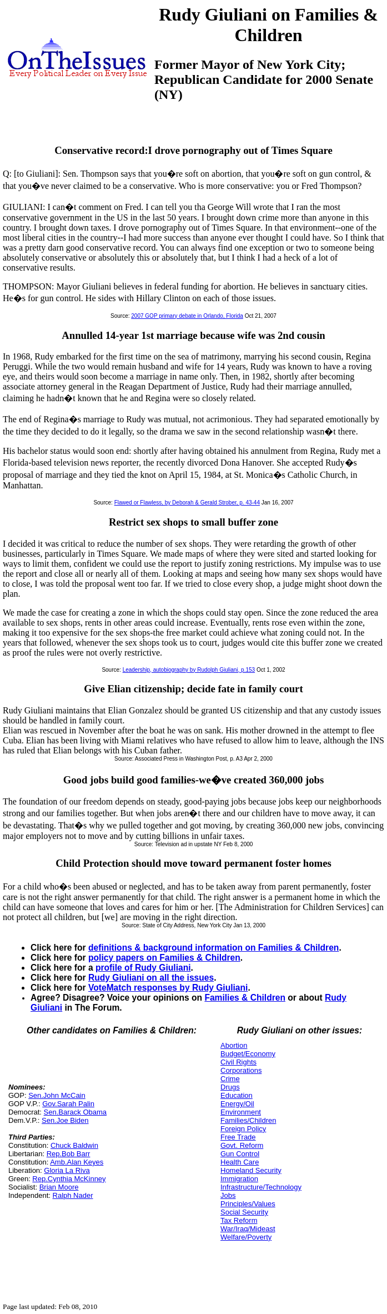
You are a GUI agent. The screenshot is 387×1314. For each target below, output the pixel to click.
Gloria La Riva (66, 1170)
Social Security (244, 1212)
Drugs (230, 1087)
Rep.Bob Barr (69, 1154)
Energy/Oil (237, 1104)
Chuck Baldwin (74, 1145)
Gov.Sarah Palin (68, 1104)
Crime (230, 1079)
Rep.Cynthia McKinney (68, 1179)
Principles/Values (247, 1204)
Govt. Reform (241, 1145)
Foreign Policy (243, 1129)
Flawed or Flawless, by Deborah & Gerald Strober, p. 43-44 (187, 502)
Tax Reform (238, 1220)
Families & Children (244, 997)
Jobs (227, 1195)
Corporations (241, 1070)
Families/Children (248, 1120)
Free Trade (238, 1137)
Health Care (239, 1162)
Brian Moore (59, 1187)
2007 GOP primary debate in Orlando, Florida (187, 316)
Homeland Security (251, 1170)
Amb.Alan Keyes (76, 1162)
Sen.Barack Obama (75, 1112)
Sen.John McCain (57, 1095)
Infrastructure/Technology (260, 1187)
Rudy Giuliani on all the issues (151, 977)
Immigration (239, 1179)
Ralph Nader (73, 1195)
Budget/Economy (247, 1054)
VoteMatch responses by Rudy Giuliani (168, 987)
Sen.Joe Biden (65, 1120)
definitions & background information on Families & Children (213, 947)
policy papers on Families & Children (164, 957)
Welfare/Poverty (246, 1237)
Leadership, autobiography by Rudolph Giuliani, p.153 (189, 670)
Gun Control (239, 1154)
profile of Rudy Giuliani (143, 967)
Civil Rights (238, 1062)
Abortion (233, 1045)
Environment (240, 1112)
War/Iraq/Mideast (247, 1229)
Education (236, 1095)
